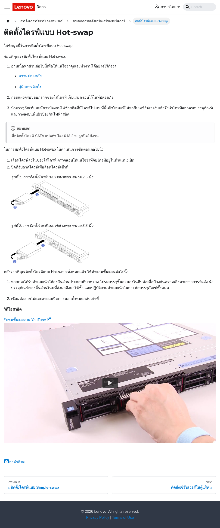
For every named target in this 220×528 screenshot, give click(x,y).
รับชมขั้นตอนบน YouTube (27, 320)
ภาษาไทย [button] (165, 7)
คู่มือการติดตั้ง (30, 87)
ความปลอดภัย (30, 76)
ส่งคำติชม (14, 462)
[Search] (199, 7)
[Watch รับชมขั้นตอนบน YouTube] (110, 383)
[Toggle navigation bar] (7, 6)
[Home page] (8, 21)
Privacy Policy (97, 517)
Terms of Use (123, 517)
